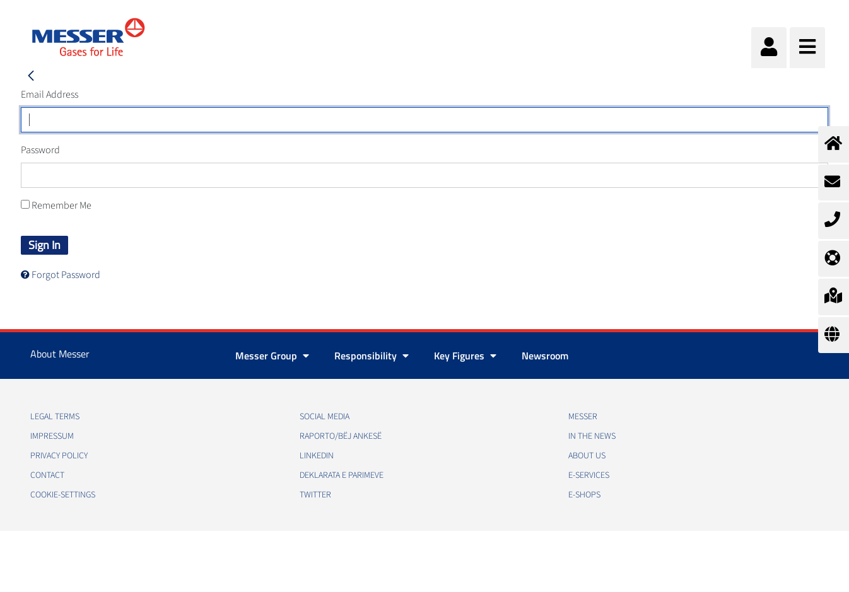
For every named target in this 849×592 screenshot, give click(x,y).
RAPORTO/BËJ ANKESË (341, 436)
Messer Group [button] (272, 355)
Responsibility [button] (371, 355)
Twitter (315, 495)
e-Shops (584, 495)
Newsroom (545, 355)
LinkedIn (317, 456)
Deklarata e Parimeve (342, 475)
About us (587, 456)
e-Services (588, 475)
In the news (592, 436)
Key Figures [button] (465, 355)
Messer (582, 416)
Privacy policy (59, 456)
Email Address (49, 95)
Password (40, 150)
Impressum (52, 436)
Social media (324, 416)
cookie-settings (62, 495)
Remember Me (56, 205)
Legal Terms (54, 416)
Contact (47, 475)
